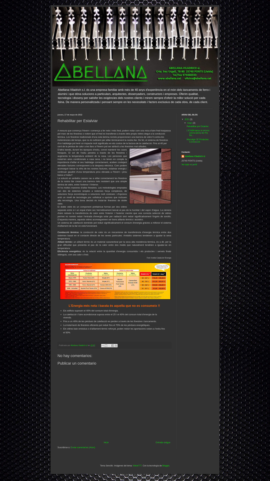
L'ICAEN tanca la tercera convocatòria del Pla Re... (198, 133)
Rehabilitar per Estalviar (198, 126)
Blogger (165, 465)
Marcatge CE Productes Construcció (198, 140)
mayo (190, 123)
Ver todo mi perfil (189, 164)
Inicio (106, 442)
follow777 (137, 465)
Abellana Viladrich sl (195, 156)
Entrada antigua (163, 442)
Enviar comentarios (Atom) (83, 447)
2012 (187, 119)
